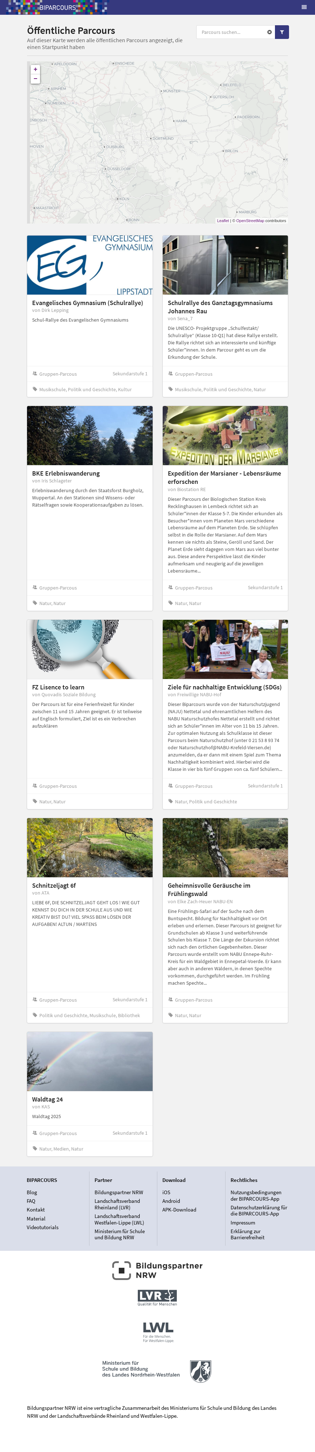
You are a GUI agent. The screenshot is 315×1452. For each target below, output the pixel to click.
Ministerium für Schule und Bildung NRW (120, 1234)
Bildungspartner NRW (119, 1192)
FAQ (31, 1200)
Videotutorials (42, 1227)
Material (36, 1218)
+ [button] (36, 69)
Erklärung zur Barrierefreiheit (247, 1234)
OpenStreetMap (250, 221)
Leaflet (223, 221)
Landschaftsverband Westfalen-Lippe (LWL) (119, 1219)
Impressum (243, 1222)
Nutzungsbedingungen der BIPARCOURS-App (256, 1195)
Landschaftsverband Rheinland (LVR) (117, 1204)
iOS (166, 1192)
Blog (32, 1192)
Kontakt (36, 1209)
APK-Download (179, 1209)
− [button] (36, 79)
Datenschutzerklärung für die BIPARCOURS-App (259, 1210)
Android (171, 1200)
